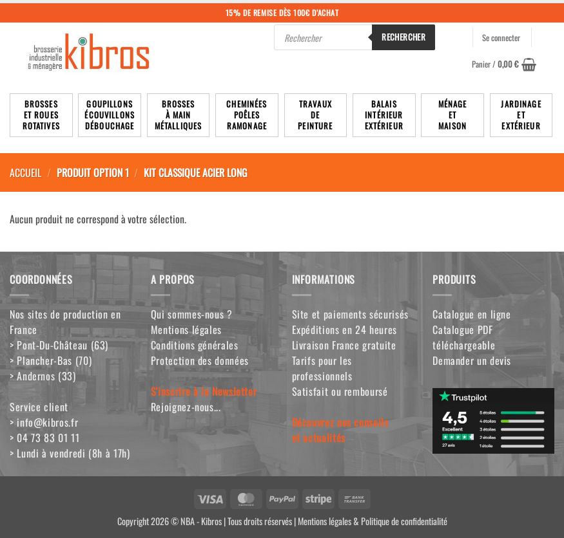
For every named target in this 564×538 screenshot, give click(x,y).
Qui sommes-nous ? (192, 314)
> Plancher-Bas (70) (51, 360)
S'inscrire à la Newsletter (204, 391)
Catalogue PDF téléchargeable (464, 337)
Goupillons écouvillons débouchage (109, 115)
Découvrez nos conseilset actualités (340, 429)
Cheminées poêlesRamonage (246, 115)
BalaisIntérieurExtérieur (384, 115)
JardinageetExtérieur (521, 115)
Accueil (25, 172)
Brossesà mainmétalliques (178, 115)
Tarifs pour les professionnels (322, 368)
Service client (39, 406)
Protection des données (200, 360)
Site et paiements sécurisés (350, 314)
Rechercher (403, 36)
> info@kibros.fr (44, 422)
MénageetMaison (452, 115)
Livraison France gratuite (344, 345)
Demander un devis (472, 360)
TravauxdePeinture (315, 115)
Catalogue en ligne (472, 314)
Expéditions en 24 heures (344, 329)
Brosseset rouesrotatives (41, 115)
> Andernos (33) (43, 376)
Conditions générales (194, 345)
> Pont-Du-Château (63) (59, 345)
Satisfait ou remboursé (340, 391)
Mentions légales (186, 329)
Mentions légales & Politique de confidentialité (372, 521)
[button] (504, 64)
